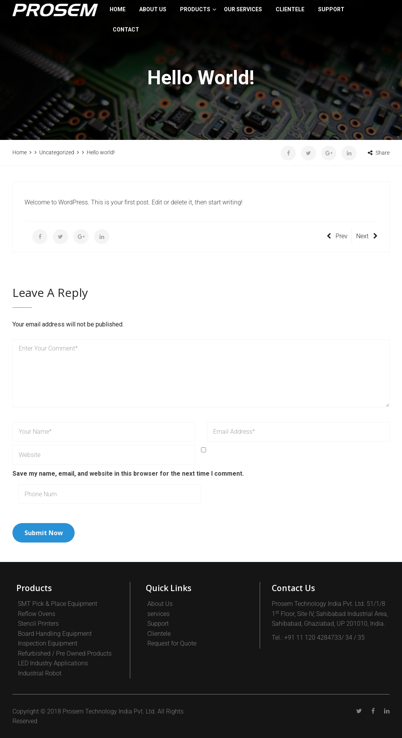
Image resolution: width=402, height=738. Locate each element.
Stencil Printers (38, 623)
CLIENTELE (290, 9)
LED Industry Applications (53, 663)
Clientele (159, 633)
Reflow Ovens (36, 614)
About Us (152, 9)
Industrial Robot (39, 673)
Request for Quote (171, 643)
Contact (126, 29)
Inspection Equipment (47, 643)
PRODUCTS (195, 9)
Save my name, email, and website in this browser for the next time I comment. (128, 473)
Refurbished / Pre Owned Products (65, 653)
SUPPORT (331, 9)
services (158, 614)
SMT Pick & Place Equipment (57, 603)
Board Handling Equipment (55, 633)
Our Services (243, 9)
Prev (337, 236)
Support (158, 623)
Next (367, 236)
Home (118, 9)
